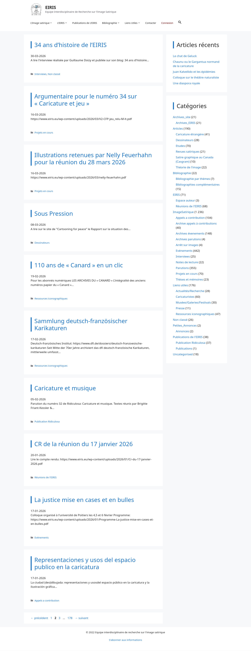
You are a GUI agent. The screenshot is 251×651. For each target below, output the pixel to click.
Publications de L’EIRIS (84, 23)
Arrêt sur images (187, 245)
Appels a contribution (47, 600)
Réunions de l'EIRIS (46, 477)
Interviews (40, 74)
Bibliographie (111, 23)
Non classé (54, 74)
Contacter (150, 23)
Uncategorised (183, 355)
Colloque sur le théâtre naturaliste (196, 78)
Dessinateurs (42, 243)
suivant (81, 618)
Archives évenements (190, 234)
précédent (39, 618)
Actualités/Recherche (190, 291)
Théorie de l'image (188, 168)
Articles (178, 129)
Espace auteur (185, 201)
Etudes (180, 146)
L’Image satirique (41, 23)
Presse (180, 309)
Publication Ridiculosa (47, 422)
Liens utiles (180, 286)
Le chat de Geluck (185, 56)
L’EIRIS (62, 23)
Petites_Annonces (185, 326)
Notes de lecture (187, 263)
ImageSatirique (183, 212)
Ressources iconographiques (51, 298)
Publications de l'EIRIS (188, 337)
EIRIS (50, 7)
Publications (184, 349)
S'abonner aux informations (125, 640)
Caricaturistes (185, 297)
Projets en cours (44, 132)
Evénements (42, 538)
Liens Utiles (132, 23)
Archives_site (181, 117)
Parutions (182, 268)
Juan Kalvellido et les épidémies (194, 72)
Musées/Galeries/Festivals (193, 303)
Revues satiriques (187, 152)
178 (70, 618)
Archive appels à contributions (196, 224)
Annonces (182, 332)
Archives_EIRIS (185, 123)
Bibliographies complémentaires (197, 185)
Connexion (167, 23)
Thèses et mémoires (189, 280)
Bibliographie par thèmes (193, 179)
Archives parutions (188, 240)
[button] (180, 23)
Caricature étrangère (190, 135)
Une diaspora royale (186, 84)
